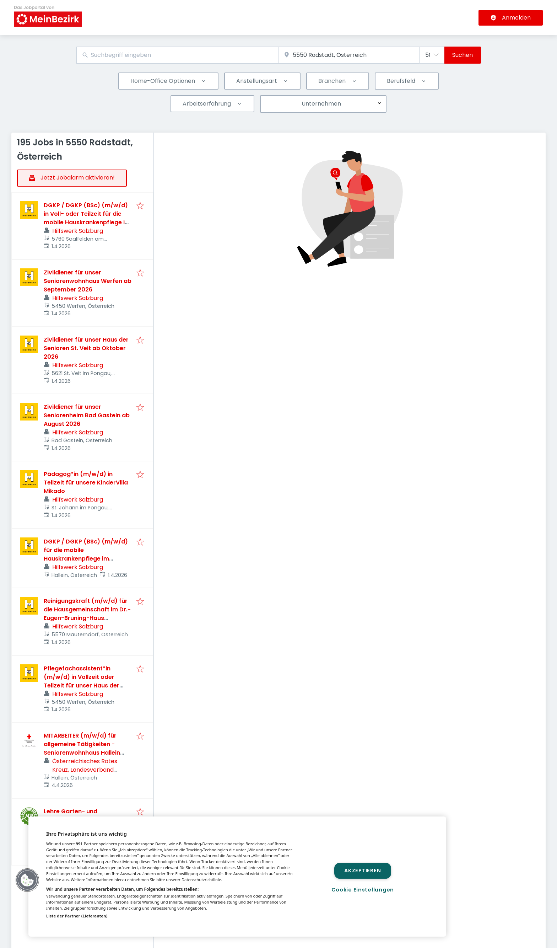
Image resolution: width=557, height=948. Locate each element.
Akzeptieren (362, 870)
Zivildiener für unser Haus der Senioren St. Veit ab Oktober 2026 (86, 348)
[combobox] (177, 55)
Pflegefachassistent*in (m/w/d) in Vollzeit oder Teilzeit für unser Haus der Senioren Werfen (81, 681)
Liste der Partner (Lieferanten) (77, 915)
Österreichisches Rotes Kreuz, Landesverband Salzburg (84, 769)
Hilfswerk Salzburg (77, 231)
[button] (27, 880)
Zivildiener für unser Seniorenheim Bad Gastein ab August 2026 (87, 415)
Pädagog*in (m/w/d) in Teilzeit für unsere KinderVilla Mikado (86, 482)
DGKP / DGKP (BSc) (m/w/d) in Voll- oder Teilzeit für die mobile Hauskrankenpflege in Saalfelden (86, 218)
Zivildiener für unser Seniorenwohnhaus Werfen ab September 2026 (87, 281)
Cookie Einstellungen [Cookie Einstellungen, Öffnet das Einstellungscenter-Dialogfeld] (362, 889)
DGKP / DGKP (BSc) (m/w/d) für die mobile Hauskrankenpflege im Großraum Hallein (86, 554)
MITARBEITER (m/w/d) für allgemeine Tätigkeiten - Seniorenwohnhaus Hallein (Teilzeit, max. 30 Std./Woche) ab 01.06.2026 (83, 753)
